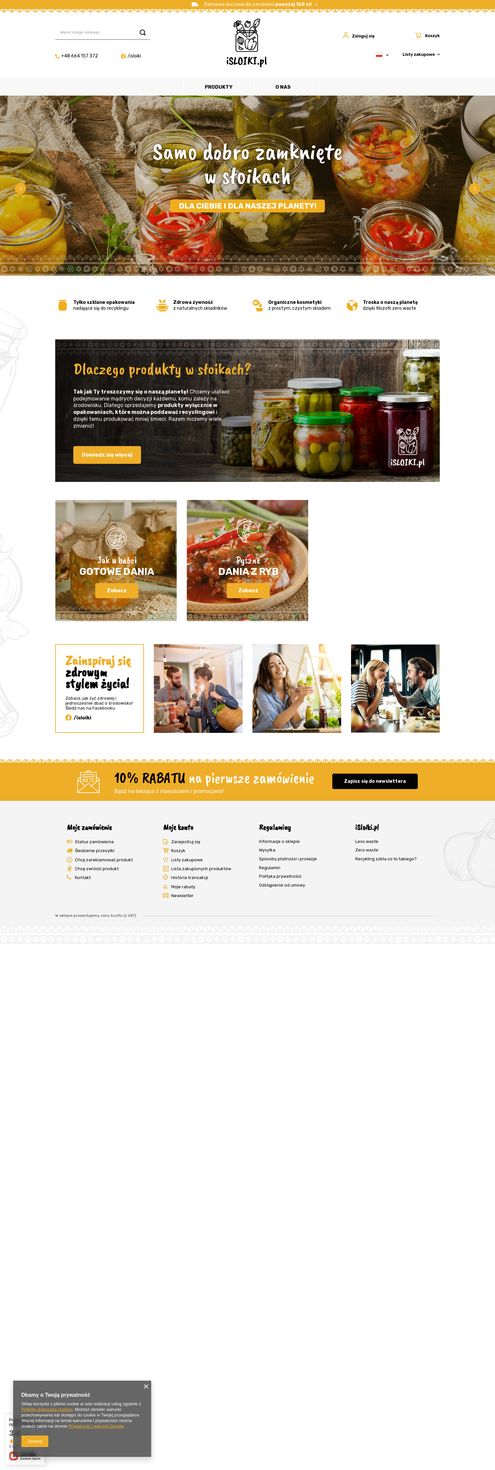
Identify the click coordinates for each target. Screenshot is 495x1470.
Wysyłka (267, 850)
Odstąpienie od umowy (282, 885)
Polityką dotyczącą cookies (46, 1409)
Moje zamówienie (89, 827)
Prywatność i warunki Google (96, 1426)
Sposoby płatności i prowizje (288, 858)
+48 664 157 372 (76, 56)
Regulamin (269, 867)
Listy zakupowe (419, 54)
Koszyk (178, 850)
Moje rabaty (183, 886)
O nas (283, 87)
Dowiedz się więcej (107, 455)
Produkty (218, 87)
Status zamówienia (94, 841)
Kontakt (83, 877)
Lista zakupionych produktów (201, 868)
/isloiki (131, 56)
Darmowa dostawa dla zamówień (252, 4)
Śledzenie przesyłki (94, 850)
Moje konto (178, 827)
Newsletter (182, 895)
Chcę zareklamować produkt (104, 859)
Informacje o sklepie (279, 841)
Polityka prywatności (280, 876)
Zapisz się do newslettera (375, 781)
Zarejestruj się (185, 841)
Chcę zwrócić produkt (97, 868)
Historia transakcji (189, 877)
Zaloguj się (363, 36)
